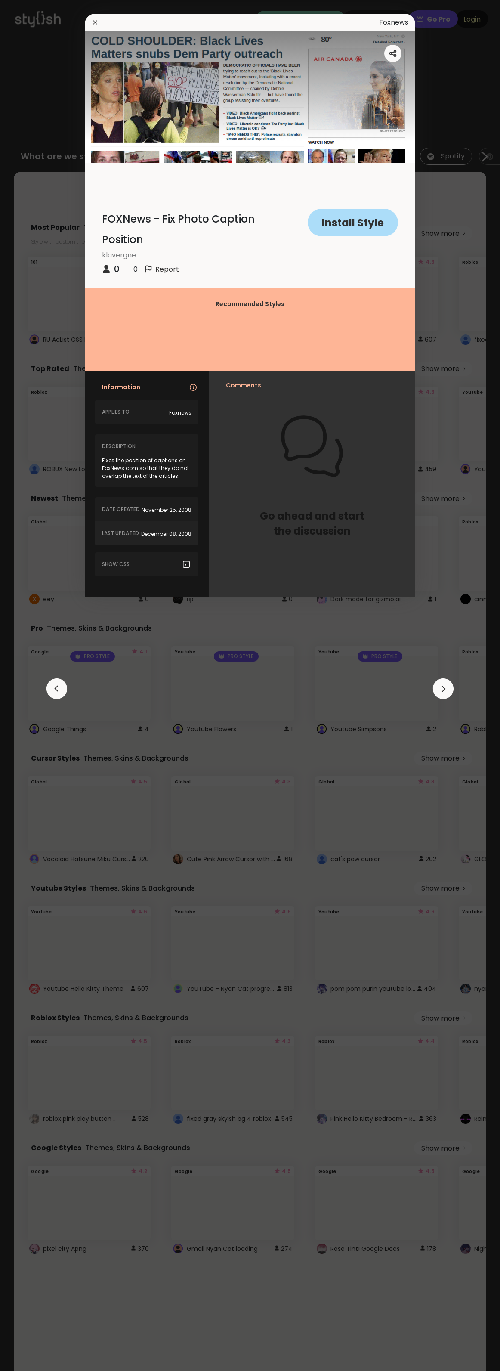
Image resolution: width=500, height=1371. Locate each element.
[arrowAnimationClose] (57, 688)
